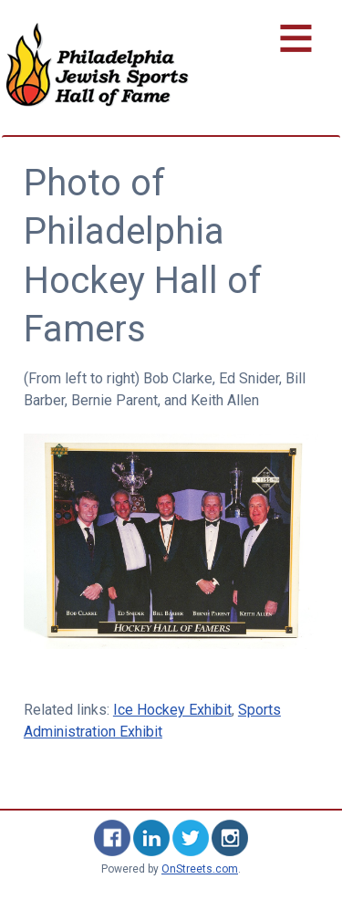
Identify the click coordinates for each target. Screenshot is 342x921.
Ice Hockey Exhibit (172, 709)
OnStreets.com (199, 869)
